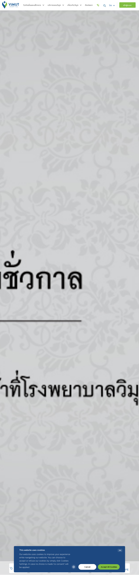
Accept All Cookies (109, 567)
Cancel (87, 567)
